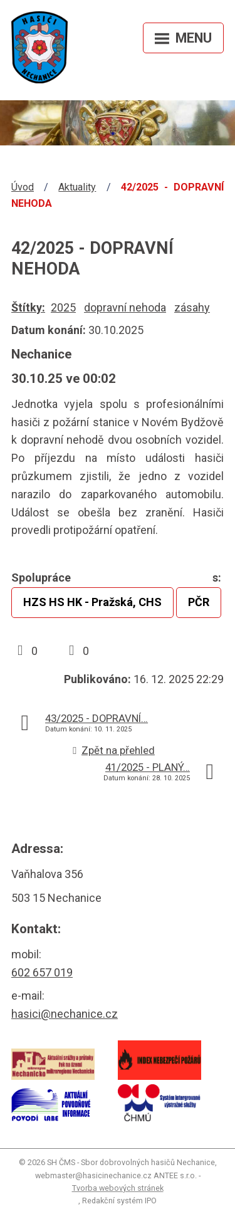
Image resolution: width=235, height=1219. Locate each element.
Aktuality (77, 187)
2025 (63, 307)
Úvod (22, 187)
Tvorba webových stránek (118, 1188)
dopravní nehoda (125, 307)
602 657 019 (42, 972)
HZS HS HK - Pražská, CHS (92, 602)
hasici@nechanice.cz (64, 1013)
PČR (198, 602)
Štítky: (28, 307)
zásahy (192, 307)
